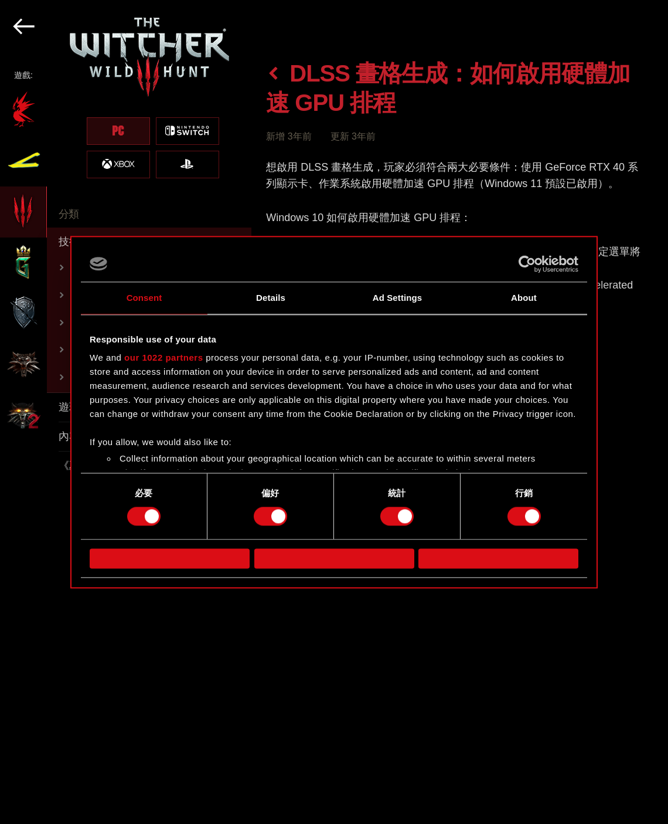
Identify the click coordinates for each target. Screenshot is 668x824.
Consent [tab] (144, 298)
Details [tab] (270, 298)
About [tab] (524, 298)
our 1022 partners (163, 357)
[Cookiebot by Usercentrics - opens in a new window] (527, 264)
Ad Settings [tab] (397, 298)
